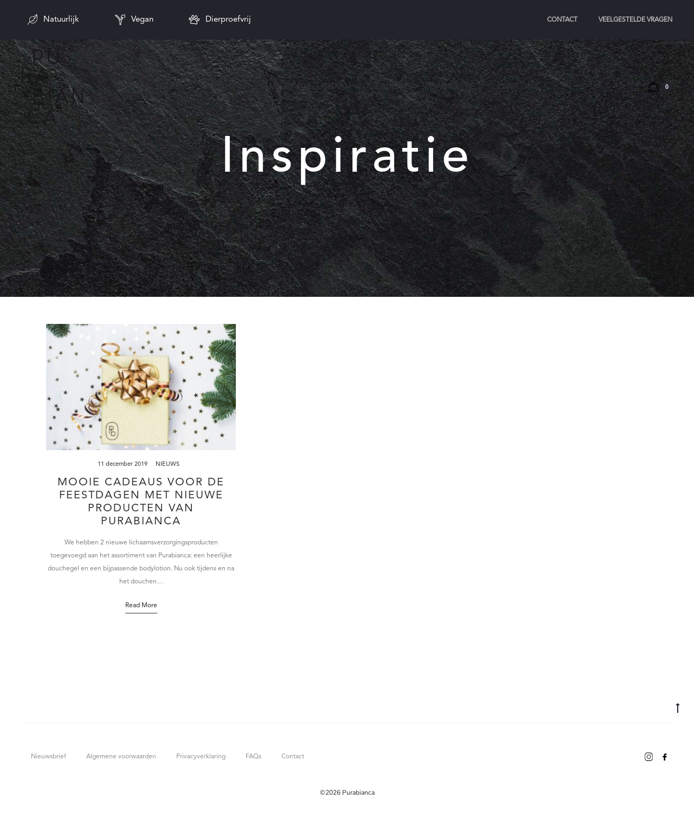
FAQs (253, 756)
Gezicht (219, 86)
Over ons (518, 86)
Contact (562, 20)
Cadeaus (393, 86)
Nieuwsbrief (48, 756)
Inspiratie (454, 86)
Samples (276, 86)
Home (167, 86)
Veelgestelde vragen (635, 20)
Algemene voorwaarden (121, 756)
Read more (141, 605)
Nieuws (167, 464)
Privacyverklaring (201, 756)
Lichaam (334, 86)
